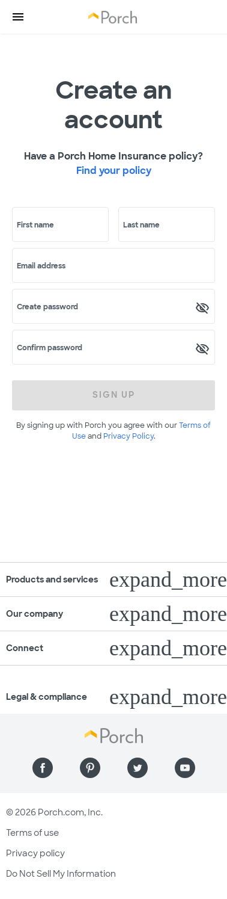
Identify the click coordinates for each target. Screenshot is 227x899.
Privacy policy (35, 853)
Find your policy (113, 170)
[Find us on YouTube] (185, 768)
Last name (141, 225)
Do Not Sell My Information (61, 873)
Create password (47, 307)
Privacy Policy (128, 436)
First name (35, 225)
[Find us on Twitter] (137, 768)
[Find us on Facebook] (42, 768)
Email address (41, 266)
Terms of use (32, 832)
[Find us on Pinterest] (90, 768)
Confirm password (49, 348)
